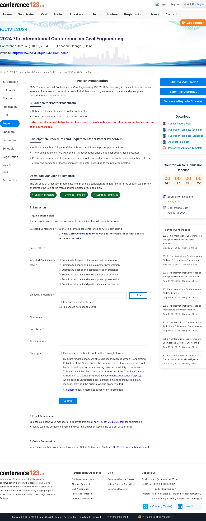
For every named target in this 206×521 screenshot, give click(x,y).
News (155, 14)
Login (160, 4)
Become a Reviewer (118, 489)
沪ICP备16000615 (115, 517)
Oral (44, 14)
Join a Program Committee (121, 484)
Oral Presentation (80, 489)
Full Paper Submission (83, 479)
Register (175, 4)
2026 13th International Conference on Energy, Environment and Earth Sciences (182, 239)
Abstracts (8, 98)
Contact (172, 14)
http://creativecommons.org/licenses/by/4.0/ (115, 375)
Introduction (10, 81)
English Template (43, 194)
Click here (69, 389)
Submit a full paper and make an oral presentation (88, 260)
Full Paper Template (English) (185, 129)
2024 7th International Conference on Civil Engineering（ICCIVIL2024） (47, 72)
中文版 (190, 4)
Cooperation (193, 22)
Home (7, 14)
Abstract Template (178, 142)
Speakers (78, 14)
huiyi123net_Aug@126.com (109, 421)
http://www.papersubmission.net (130, 447)
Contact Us (9, 180)
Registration (134, 14)
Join (96, 14)
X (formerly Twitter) (157, 506)
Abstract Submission (82, 484)
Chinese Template (74, 194)
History (112, 14)
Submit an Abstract (183, 91)
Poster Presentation (82, 493)
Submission (26, 14)
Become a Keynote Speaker (183, 101)
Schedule (8, 148)
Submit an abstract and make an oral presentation (88, 274)
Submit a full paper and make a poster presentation (89, 265)
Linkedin (186, 506)
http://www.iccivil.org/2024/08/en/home (40, 53)
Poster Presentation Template (185, 148)
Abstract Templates (105, 194)
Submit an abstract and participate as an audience (88, 284)
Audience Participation (83, 498)
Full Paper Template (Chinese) (185, 135)
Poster (58, 14)
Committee (9, 140)
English (200, 4)
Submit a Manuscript (183, 82)
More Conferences (79, 233)
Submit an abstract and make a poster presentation (89, 279)
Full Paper (8, 90)
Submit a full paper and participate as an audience (88, 269)
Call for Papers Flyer (179, 123)
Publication (9, 106)
